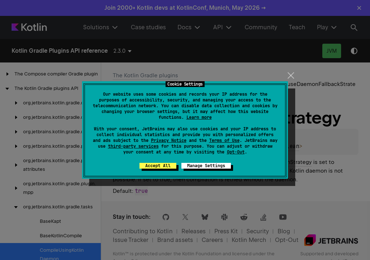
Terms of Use (224, 140)
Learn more (199, 117)
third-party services (133, 146)
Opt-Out (236, 152)
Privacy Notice (168, 140)
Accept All (158, 166)
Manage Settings (206, 166)
